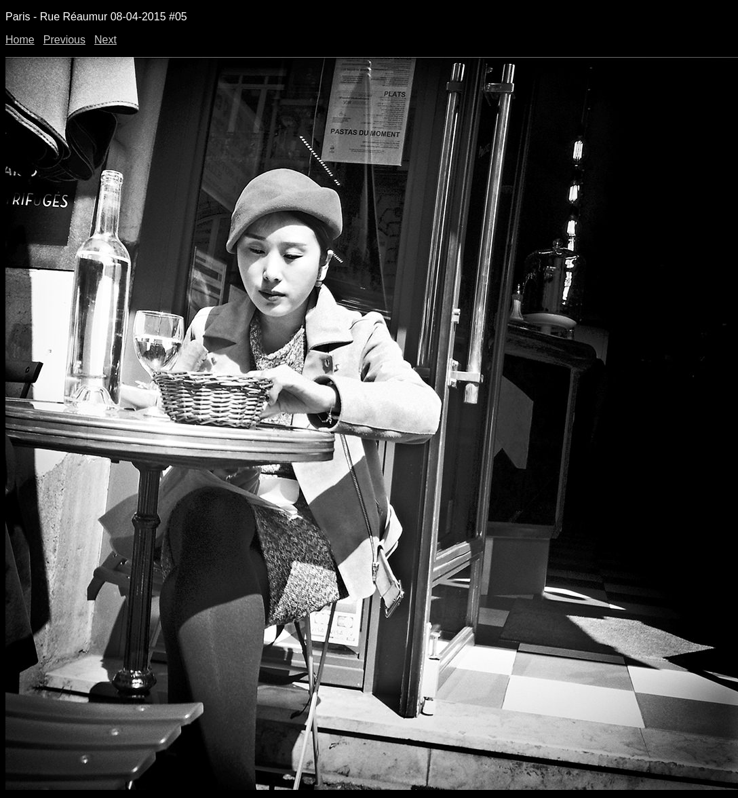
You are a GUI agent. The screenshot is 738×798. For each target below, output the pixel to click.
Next (105, 39)
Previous (64, 39)
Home (20, 39)
